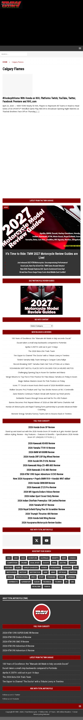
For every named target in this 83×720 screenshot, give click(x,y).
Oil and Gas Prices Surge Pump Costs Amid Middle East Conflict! (42, 272)
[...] (54, 437)
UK (66, 582)
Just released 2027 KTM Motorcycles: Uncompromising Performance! (42, 263)
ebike (54, 563)
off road (62, 572)
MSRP (45, 572)
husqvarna (55, 568)
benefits (55, 558)
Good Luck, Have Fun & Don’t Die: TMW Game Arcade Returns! (43, 266)
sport (41, 577)
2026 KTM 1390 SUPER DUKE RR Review (21, 632)
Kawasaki (67, 568)
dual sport (35, 563)
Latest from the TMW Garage (41, 201)
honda (44, 568)
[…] (38, 111)
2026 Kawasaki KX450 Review (41, 443)
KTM (75, 568)
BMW (64, 558)
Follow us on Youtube (11, 699)
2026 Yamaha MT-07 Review (41, 505)
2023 (16, 558)
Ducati (46, 563)
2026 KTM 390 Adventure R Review (18, 646)
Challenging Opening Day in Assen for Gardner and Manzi (41, 372)
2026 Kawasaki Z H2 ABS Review (41, 469)
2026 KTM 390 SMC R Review (16, 641)
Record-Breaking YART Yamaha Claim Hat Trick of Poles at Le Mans (41, 364)
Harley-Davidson (31, 568)
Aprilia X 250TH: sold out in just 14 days (41, 347)
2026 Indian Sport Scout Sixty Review (41, 496)
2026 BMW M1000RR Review (41, 452)
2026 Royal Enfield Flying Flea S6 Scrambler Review (41, 509)
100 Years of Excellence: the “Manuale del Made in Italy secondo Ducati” (41, 338)
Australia (44, 558)
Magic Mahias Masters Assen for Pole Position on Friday (41, 381)
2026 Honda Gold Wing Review (41, 518)
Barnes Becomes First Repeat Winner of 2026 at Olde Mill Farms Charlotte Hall (41, 402)
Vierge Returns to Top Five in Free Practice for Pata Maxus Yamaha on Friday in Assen (41, 377)
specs (33, 577)
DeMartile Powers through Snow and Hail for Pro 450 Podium (41, 398)
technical (47, 582)
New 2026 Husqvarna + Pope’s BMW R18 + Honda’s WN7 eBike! (41, 478)
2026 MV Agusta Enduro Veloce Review (42, 491)
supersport (26, 582)
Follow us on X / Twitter (11, 695)
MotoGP (23, 572)
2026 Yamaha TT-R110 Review (41, 448)
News (53, 572)
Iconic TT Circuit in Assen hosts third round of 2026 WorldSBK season (41, 385)
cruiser (24, 563)
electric (63, 563)
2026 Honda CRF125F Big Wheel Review (41, 456)
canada (72, 558)
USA (72, 582)
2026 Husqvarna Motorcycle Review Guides (41, 522)
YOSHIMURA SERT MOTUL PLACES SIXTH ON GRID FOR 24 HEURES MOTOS (42, 368)
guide (18, 568)
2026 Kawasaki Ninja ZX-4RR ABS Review (41, 465)
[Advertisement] (41, 27)
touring (58, 582)
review (10, 577)
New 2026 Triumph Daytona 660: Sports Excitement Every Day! (42, 269)
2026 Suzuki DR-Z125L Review (41, 461)
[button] (79, 48)
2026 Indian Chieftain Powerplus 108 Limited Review (42, 500)
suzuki (37, 582)
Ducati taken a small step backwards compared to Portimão (41, 342)
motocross (11, 572)
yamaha (47, 586)
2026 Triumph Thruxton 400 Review (41, 513)
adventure (32, 558)
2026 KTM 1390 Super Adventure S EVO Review (41, 474)
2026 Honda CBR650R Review (41, 483)
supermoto (13, 582)
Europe (72, 563)
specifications (22, 577)
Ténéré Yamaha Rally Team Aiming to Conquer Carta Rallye (41, 359)
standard (51, 577)
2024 (23, 558)
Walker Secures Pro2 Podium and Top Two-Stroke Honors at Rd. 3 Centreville (42, 389)
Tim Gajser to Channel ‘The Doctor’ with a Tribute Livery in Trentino (41, 355)
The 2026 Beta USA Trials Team (41, 351)
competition (12, 563)
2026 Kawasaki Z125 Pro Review (41, 487)
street (61, 577)
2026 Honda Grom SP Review (41, 427)
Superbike (71, 577)
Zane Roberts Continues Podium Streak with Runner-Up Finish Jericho (41, 394)
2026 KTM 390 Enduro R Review (17, 637)
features (8, 568)
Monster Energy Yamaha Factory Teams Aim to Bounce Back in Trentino (41, 414)
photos (73, 572)
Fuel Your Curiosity (41, 421)
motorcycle (35, 572)
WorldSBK (36, 586)
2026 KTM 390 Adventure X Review (18, 650)
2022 (8, 558)
